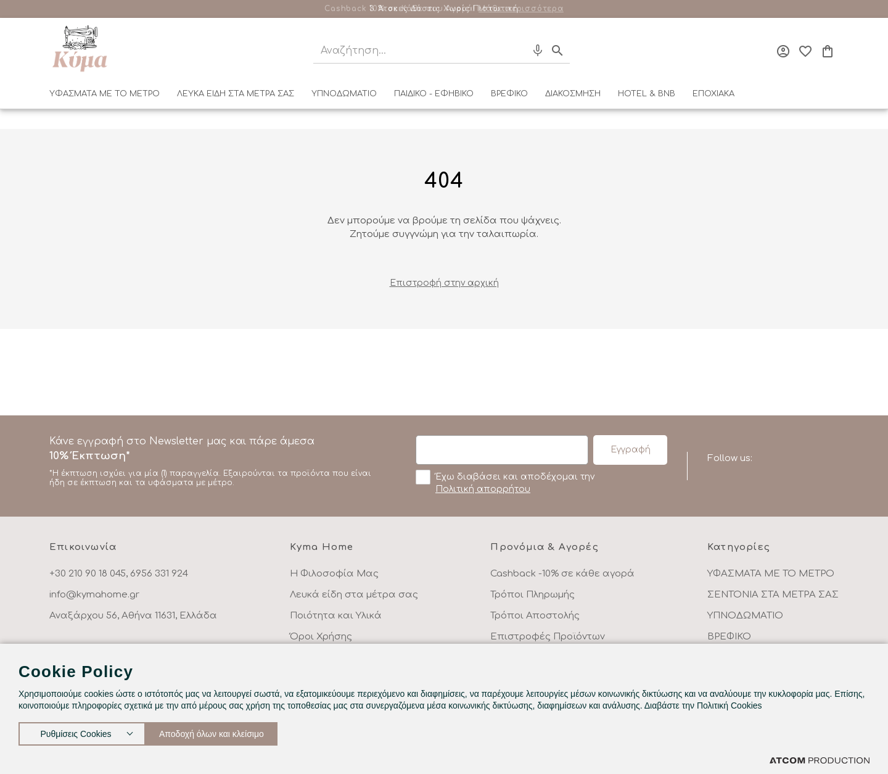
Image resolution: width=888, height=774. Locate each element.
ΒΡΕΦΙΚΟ (509, 93)
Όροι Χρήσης (321, 636)
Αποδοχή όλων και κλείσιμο (225, 731)
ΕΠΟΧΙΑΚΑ (713, 93)
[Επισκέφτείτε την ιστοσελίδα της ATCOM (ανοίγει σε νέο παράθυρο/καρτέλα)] (820, 760)
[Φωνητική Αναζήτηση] (538, 51)
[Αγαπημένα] (805, 51)
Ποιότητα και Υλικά (336, 615)
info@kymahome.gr (94, 594)
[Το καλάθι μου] (827, 51)
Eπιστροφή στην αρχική (444, 283)
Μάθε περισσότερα (521, 8)
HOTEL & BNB (646, 93)
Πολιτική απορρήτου (482, 489)
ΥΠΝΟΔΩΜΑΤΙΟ (344, 93)
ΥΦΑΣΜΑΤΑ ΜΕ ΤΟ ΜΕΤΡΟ (104, 93)
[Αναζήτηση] (408, 51)
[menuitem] (104, 96)
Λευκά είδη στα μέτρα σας (354, 594)
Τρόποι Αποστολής (535, 615)
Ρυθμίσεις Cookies (76, 731)
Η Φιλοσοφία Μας (334, 573)
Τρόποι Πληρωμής (532, 594)
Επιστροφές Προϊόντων (547, 636)
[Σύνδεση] (783, 51)
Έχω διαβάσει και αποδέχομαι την (505, 482)
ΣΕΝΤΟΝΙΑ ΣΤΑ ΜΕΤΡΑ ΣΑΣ (773, 594)
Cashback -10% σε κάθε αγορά (562, 573)
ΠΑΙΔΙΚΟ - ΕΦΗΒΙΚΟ (434, 93)
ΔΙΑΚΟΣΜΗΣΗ (573, 93)
